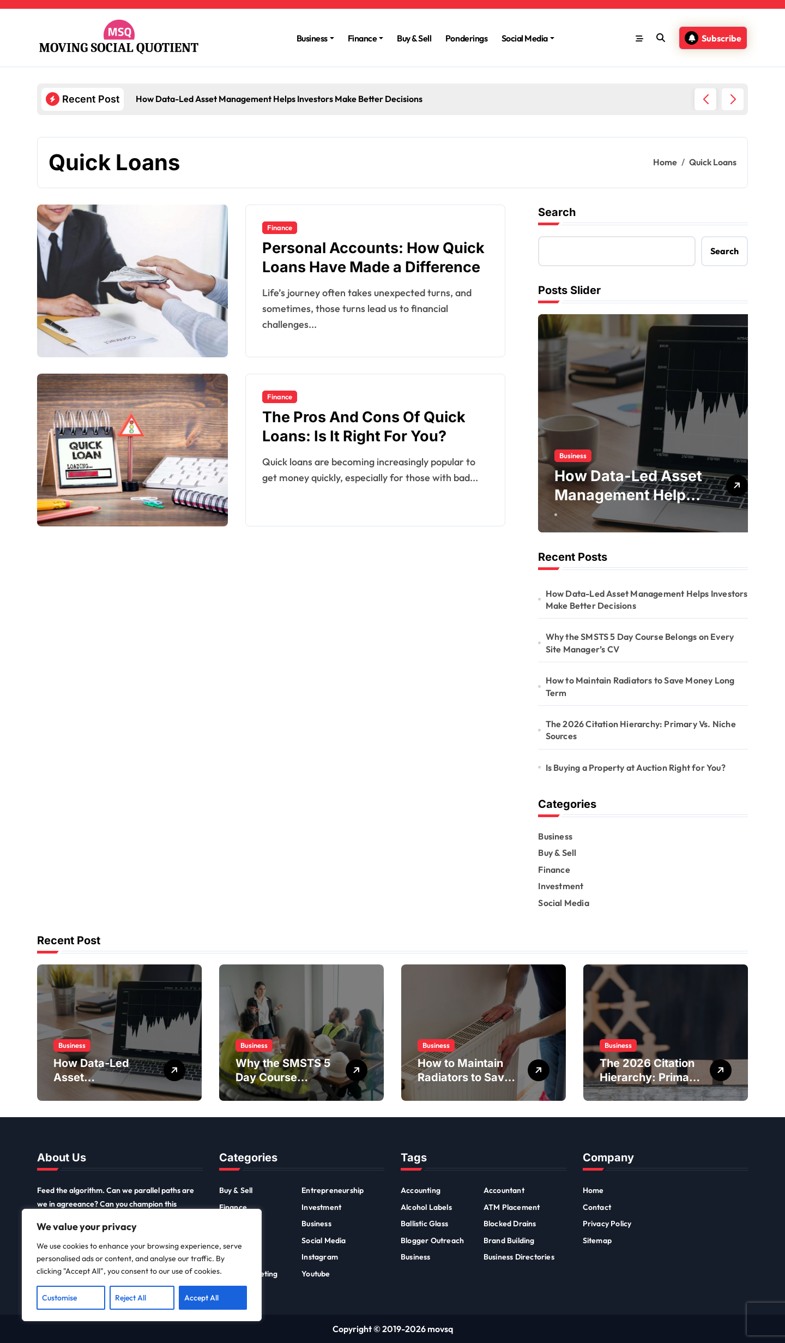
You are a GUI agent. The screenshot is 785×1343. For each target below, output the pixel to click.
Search (557, 212)
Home (593, 1190)
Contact (597, 1207)
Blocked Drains (510, 1223)
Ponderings (466, 38)
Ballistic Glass (424, 1223)
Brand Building (509, 1240)
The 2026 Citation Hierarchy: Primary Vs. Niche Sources (641, 729)
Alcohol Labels (426, 1207)
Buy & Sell (414, 38)
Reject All (130, 1298)
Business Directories (519, 1257)
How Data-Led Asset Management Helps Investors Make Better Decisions (647, 599)
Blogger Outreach (432, 1240)
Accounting (420, 1190)
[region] (142, 1265)
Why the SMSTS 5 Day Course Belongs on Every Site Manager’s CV (640, 642)
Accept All (201, 1298)
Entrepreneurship (332, 1190)
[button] (733, 99)
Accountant (504, 1190)
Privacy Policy (607, 1223)
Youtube (315, 1274)
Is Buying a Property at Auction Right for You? (636, 767)
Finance (366, 38)
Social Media (528, 38)
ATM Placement (512, 1207)
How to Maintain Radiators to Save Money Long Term (640, 686)
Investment (560, 885)
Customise (59, 1298)
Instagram (319, 1257)
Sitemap (597, 1240)
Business (315, 38)
